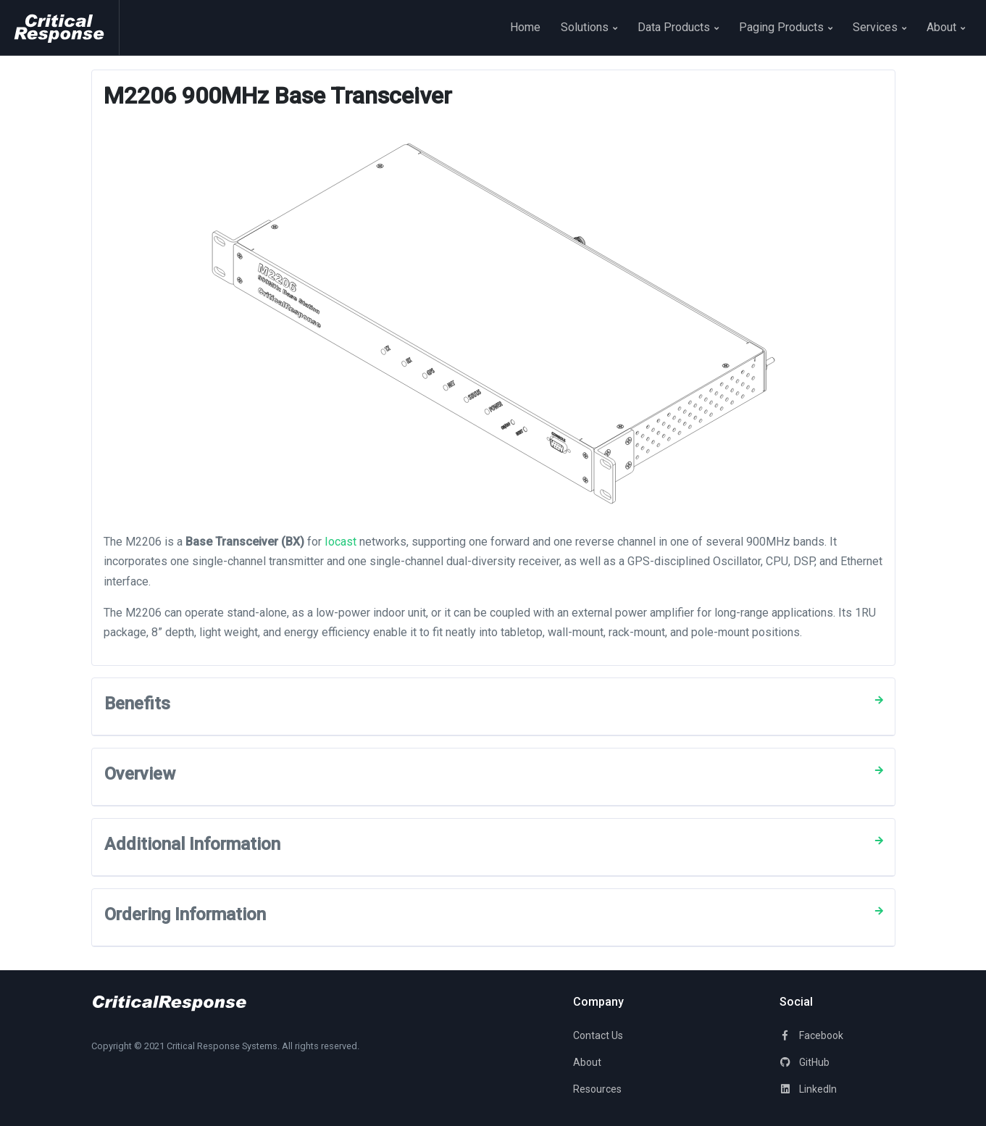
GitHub (805, 1062)
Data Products (678, 27)
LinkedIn (808, 1089)
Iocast (340, 542)
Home (525, 27)
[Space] (65, 27)
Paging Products (785, 27)
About (946, 27)
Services (879, 27)
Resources (597, 1089)
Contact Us (598, 1035)
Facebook (811, 1035)
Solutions (589, 27)
